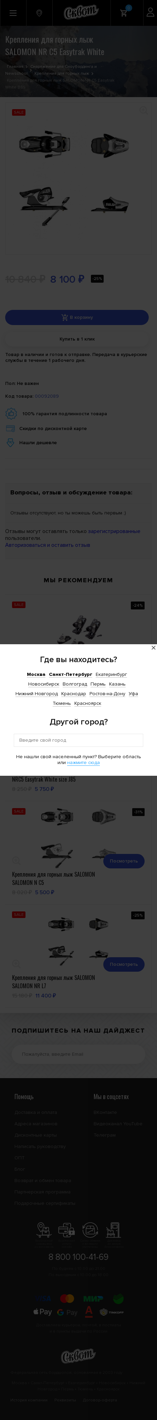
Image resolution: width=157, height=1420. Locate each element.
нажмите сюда (83, 762)
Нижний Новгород (36, 694)
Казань (117, 684)
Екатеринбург (111, 674)
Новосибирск (43, 684)
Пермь (98, 684)
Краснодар (73, 694)
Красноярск (87, 703)
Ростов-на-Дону (107, 694)
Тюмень (62, 703)
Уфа (133, 694)
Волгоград (75, 684)
